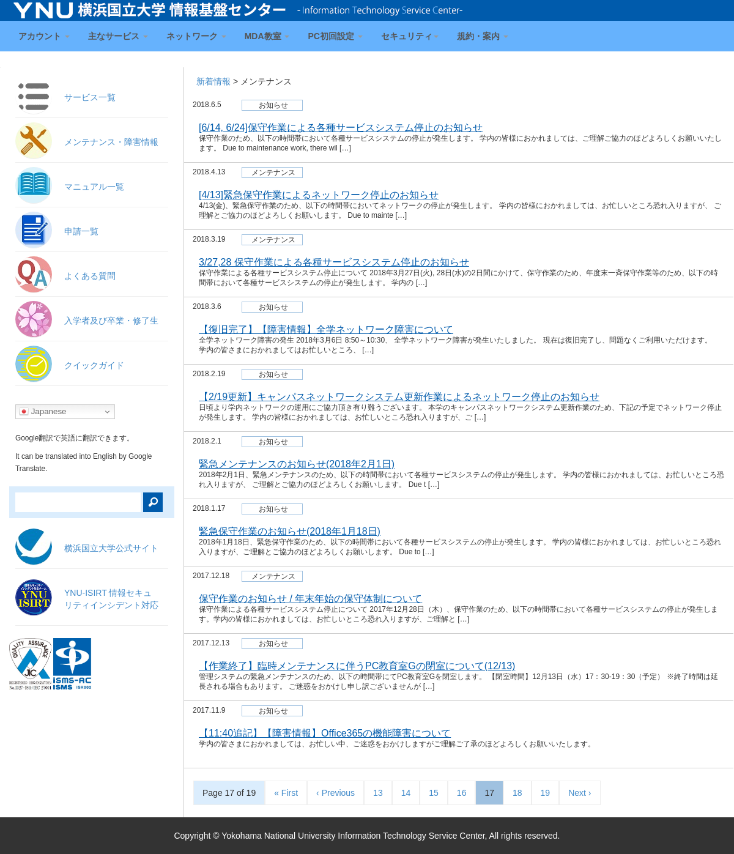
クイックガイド (94, 365)
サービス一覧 (90, 97)
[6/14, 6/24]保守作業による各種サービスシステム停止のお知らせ (341, 127)
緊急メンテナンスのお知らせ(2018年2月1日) (297, 464)
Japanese (43, 412)
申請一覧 (81, 231)
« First (286, 793)
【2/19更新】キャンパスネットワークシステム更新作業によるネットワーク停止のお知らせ (399, 397)
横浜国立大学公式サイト (111, 548)
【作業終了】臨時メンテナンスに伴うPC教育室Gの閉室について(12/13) (357, 666)
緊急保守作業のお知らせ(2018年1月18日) (289, 531)
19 (545, 793)
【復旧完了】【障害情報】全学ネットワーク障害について (326, 329)
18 (517, 793)
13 (378, 793)
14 (406, 793)
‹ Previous (335, 793)
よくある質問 (90, 276)
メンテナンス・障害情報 (111, 142)
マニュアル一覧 (94, 186)
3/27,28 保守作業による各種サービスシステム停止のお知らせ (334, 262)
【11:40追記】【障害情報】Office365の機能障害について (325, 733)
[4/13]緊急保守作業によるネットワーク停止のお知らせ (319, 195)
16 (462, 793)
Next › (579, 793)
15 (434, 793)
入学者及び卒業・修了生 (111, 320)
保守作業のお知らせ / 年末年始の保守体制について (310, 598)
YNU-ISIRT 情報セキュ (111, 599)
